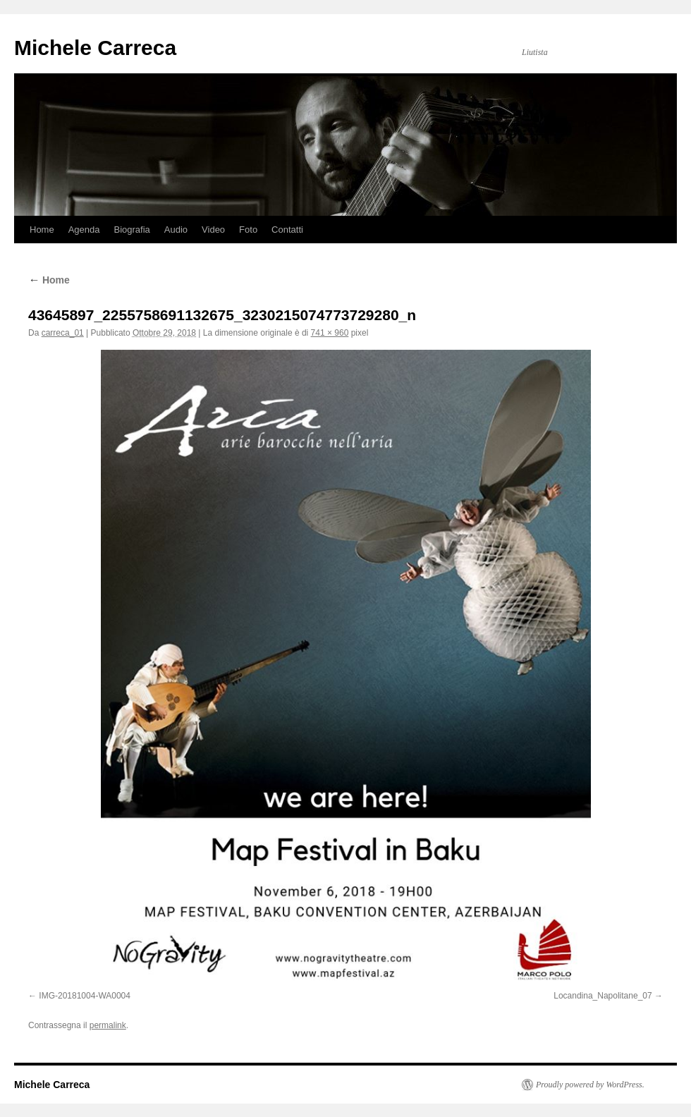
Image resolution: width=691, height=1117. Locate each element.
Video (213, 229)
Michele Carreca (95, 47)
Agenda (84, 229)
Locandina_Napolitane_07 (603, 996)
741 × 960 (330, 333)
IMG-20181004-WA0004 (84, 996)
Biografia (132, 229)
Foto (248, 229)
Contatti (287, 229)
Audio (176, 229)
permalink (108, 1025)
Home (42, 229)
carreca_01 (63, 333)
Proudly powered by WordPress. (590, 1084)
